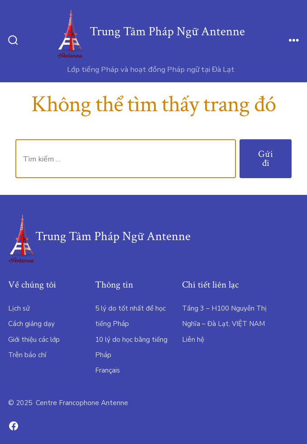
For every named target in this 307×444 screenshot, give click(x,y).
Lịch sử (18, 308)
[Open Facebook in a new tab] (14, 426)
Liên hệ (193, 339)
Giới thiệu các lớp (34, 339)
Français (107, 370)
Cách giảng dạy (31, 323)
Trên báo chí (27, 354)
